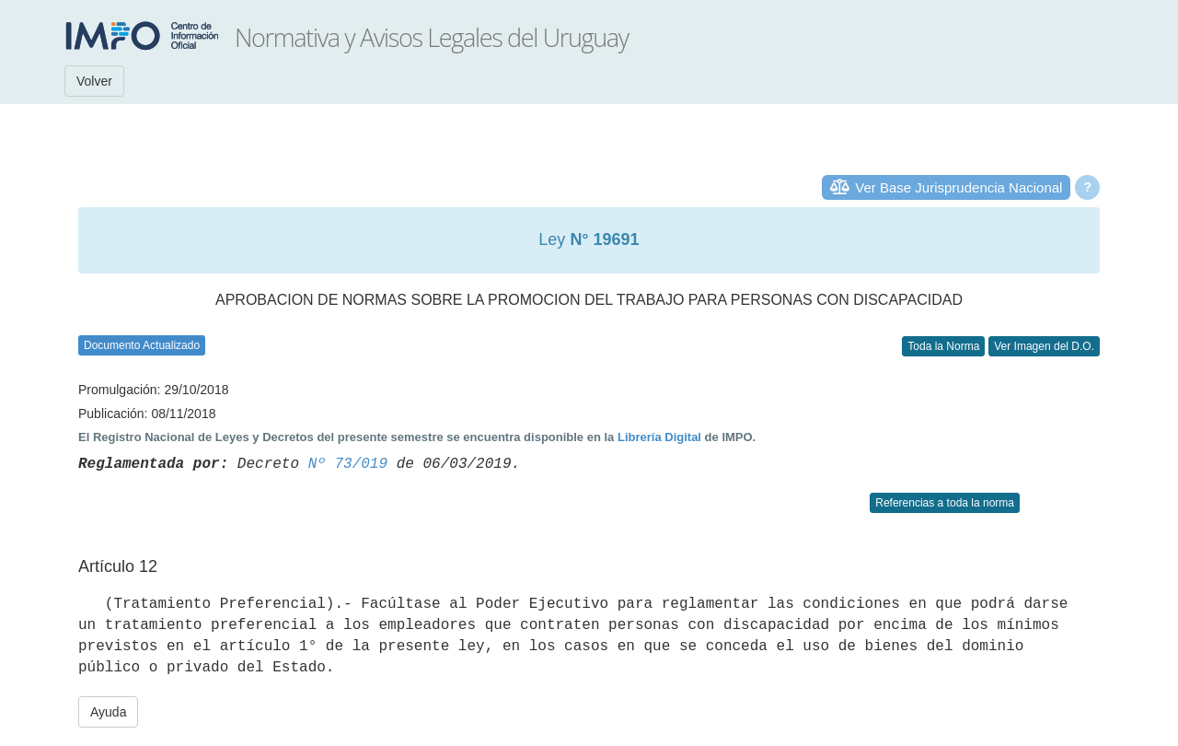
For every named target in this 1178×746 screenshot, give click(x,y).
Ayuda (108, 712)
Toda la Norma (943, 346)
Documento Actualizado (142, 345)
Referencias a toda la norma (944, 502)
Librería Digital (659, 437)
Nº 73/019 (347, 464)
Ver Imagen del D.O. (1044, 346)
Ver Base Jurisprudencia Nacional (958, 187)
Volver (94, 81)
